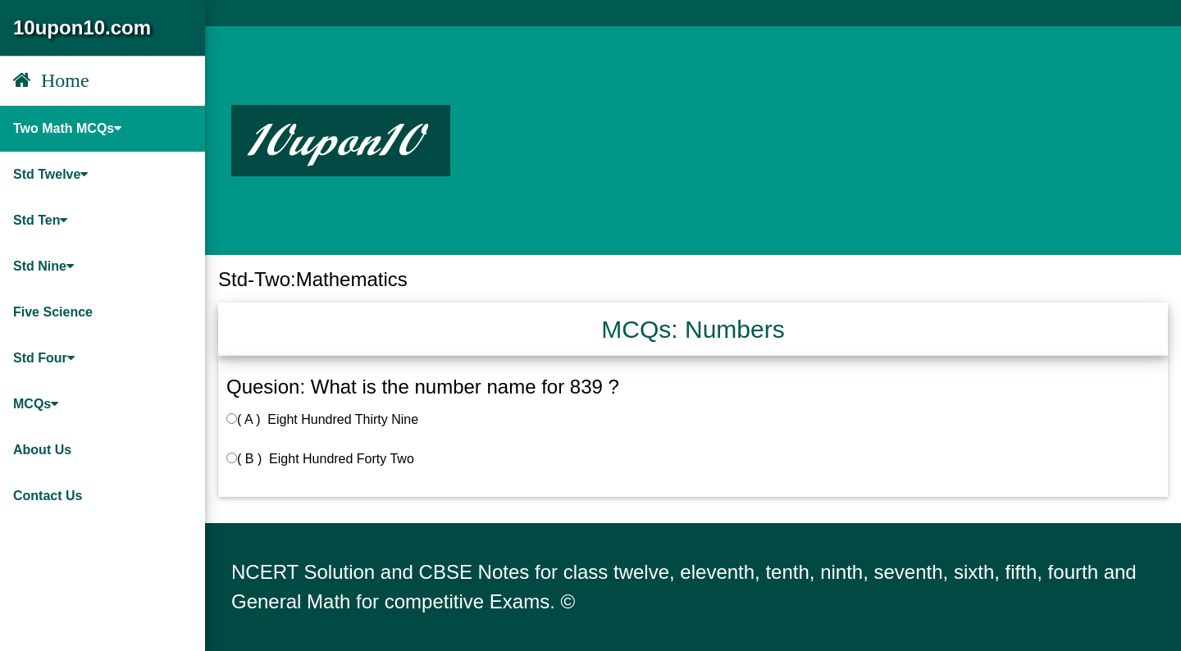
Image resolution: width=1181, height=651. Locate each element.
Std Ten (40, 220)
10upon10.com (82, 27)
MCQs (35, 404)
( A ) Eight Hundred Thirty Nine (322, 419)
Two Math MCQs (67, 128)
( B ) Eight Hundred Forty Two (320, 459)
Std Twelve (50, 174)
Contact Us (47, 496)
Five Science (53, 312)
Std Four (44, 358)
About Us (42, 450)
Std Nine (43, 266)
